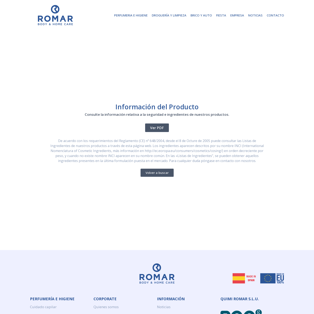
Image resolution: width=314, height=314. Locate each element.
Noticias (255, 15)
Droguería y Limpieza (169, 15)
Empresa (237, 15)
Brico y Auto (201, 15)
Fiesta (221, 15)
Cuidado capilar (43, 306)
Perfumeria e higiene (131, 15)
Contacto (275, 15)
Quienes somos (106, 306)
